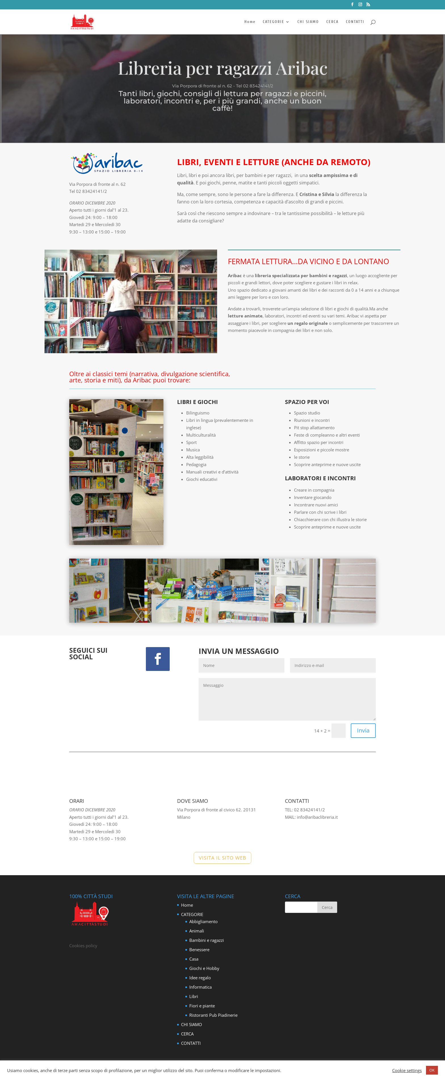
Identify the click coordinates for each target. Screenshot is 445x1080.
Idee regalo (200, 977)
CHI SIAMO (308, 22)
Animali (196, 931)
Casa (193, 959)
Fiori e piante (202, 1006)
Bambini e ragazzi (206, 940)
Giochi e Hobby (204, 968)
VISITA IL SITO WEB (222, 858)
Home (249, 22)
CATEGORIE (273, 22)
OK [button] (431, 1070)
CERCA (332, 22)
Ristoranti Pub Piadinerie (213, 1015)
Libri (193, 996)
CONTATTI (355, 22)
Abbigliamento (203, 921)
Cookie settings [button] (407, 1070)
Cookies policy (83, 945)
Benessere (199, 949)
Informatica (200, 987)
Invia (363, 730)
